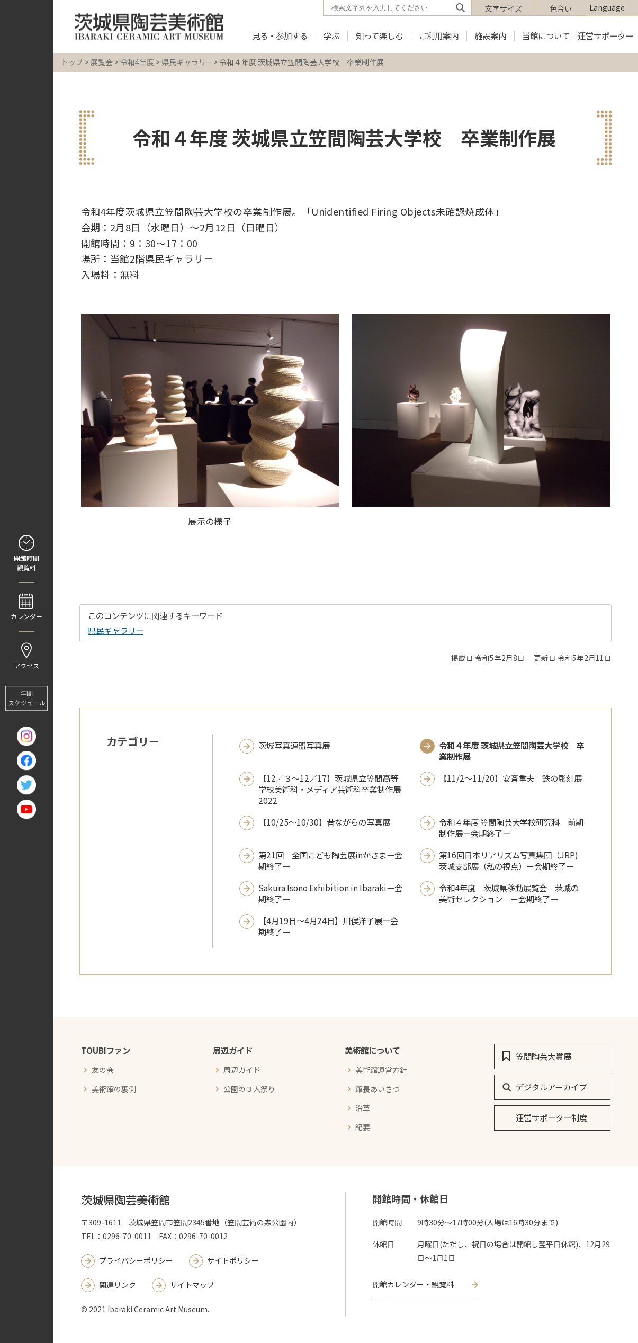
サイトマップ (192, 1284)
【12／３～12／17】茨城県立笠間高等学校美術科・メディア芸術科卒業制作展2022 (329, 789)
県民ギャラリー (187, 62)
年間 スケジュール (27, 698)
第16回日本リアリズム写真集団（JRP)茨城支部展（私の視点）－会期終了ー (508, 860)
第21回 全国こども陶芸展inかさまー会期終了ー (330, 860)
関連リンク (117, 1284)
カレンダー (26, 616)
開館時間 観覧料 (26, 562)
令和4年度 (137, 62)
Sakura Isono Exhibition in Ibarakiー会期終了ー (330, 893)
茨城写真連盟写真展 (294, 745)
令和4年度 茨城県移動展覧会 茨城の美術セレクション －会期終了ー (509, 893)
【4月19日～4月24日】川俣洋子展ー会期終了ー (328, 926)
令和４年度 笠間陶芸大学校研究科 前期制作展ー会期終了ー (511, 828)
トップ (72, 62)
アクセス (26, 665)
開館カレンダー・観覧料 (413, 1284)
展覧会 (102, 62)
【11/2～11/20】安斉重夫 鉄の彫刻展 (510, 778)
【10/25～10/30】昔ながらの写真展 (324, 822)
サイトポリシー (233, 1260)
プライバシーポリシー (136, 1260)
